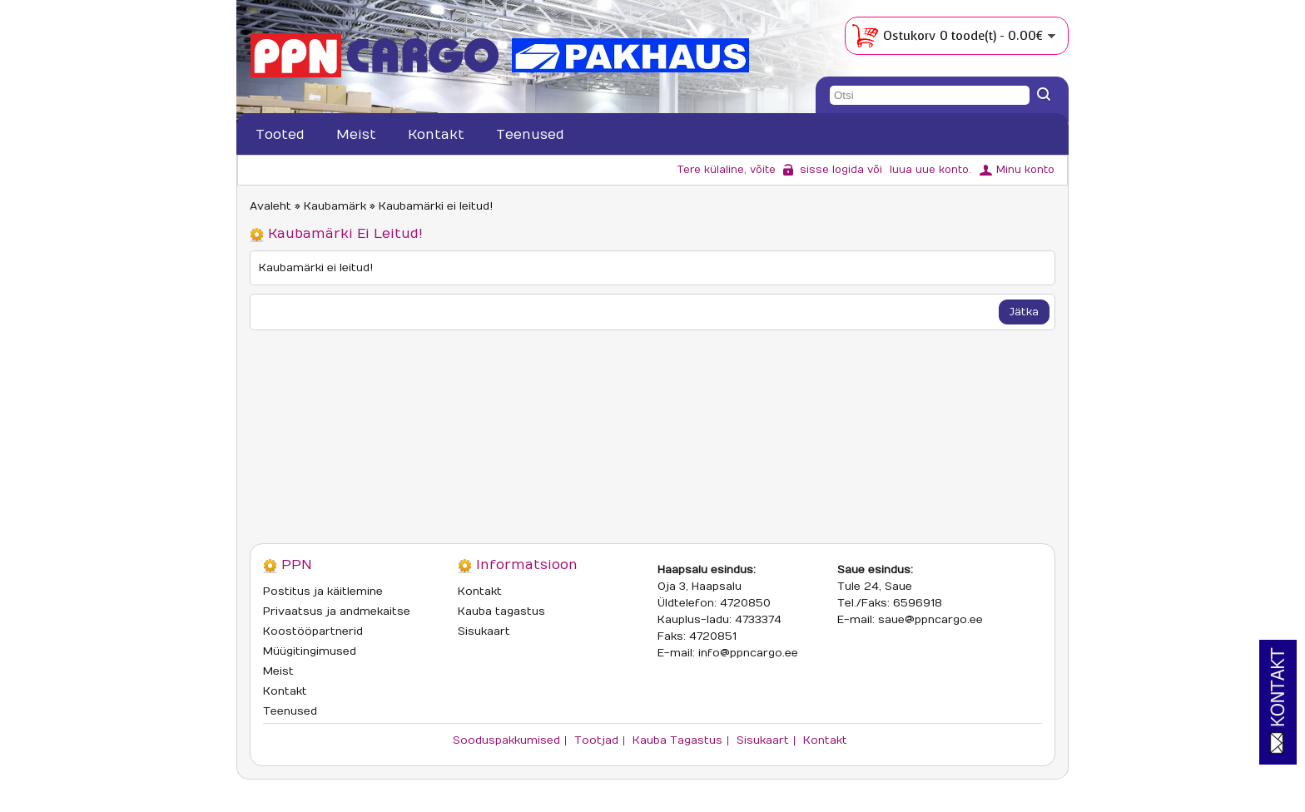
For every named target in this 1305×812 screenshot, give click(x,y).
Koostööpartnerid (313, 631)
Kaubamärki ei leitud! (436, 206)
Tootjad (596, 740)
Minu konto (1025, 170)
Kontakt (436, 134)
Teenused (530, 134)
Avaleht (270, 206)
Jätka (1024, 312)
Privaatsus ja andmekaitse (336, 611)
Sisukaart (484, 631)
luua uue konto (929, 170)
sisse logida (832, 170)
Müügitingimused (309, 651)
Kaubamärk (335, 206)
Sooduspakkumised (506, 740)
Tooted (280, 134)
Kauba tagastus (501, 611)
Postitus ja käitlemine (323, 591)
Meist (356, 134)
